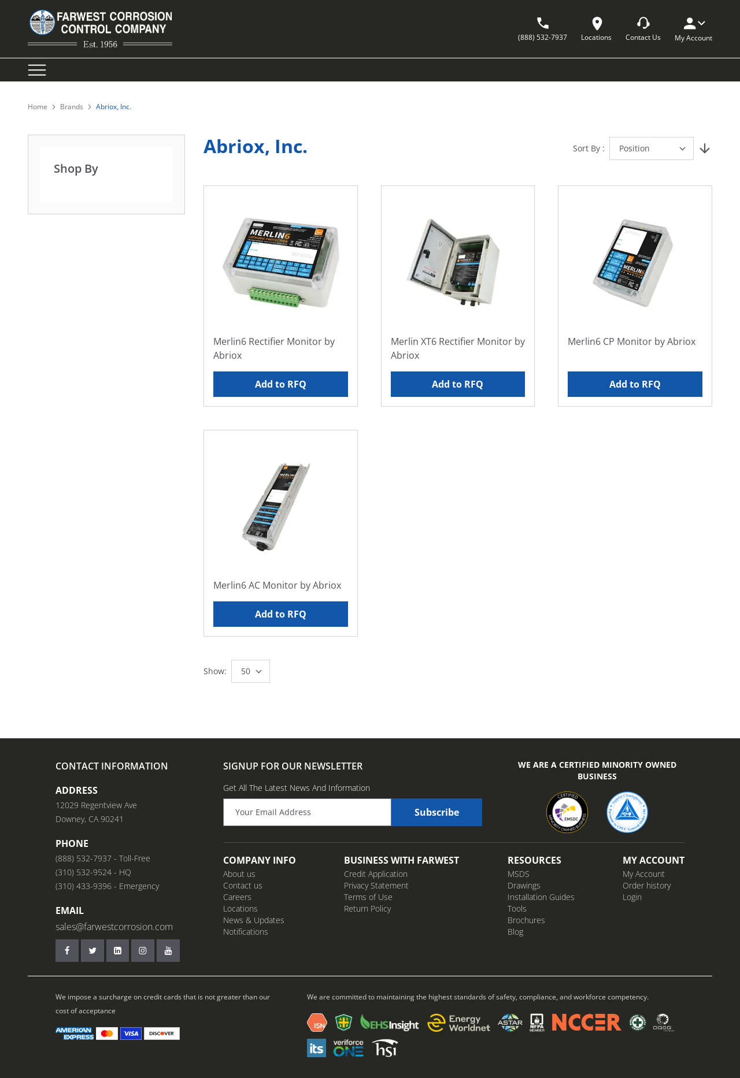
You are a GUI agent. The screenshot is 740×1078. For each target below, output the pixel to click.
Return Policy (367, 908)
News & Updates (253, 920)
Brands (71, 106)
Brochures (526, 920)
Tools (517, 908)
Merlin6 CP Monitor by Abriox (631, 341)
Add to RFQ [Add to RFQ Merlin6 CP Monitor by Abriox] (635, 384)
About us (239, 873)
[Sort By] (651, 148)
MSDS (519, 873)
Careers (237, 896)
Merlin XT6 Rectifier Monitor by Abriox (458, 348)
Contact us (242, 885)
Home (37, 106)
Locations (240, 908)
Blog (515, 931)
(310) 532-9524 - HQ (93, 872)
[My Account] (693, 23)
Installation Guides (541, 896)
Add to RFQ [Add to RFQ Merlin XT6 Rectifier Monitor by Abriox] (457, 384)
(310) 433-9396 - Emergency (107, 885)
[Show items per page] (250, 671)
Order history (647, 885)
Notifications (245, 931)
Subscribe (437, 812)
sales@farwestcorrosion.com (114, 926)
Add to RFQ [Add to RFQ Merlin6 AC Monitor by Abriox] (280, 614)
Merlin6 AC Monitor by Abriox (277, 585)
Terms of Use (368, 896)
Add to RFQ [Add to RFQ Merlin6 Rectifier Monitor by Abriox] (280, 384)
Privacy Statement (376, 885)
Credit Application (376, 873)
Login (632, 896)
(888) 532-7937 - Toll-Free (103, 858)
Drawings (524, 885)
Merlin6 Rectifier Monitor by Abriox (274, 348)
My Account (644, 873)
